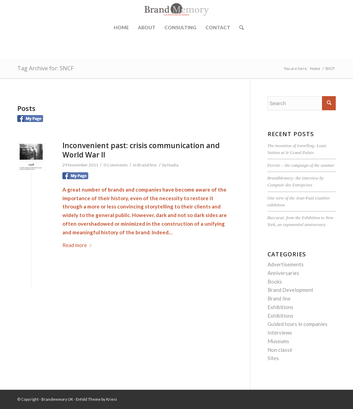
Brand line (147, 164)
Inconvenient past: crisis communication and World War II (141, 150)
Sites (273, 358)
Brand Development (290, 290)
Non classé (280, 350)
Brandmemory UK (57, 399)
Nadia (173, 164)
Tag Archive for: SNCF (45, 68)
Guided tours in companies (297, 324)
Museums (278, 341)
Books (275, 281)
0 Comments (115, 164)
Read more (78, 245)
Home (121, 27)
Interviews (280, 332)
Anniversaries (283, 273)
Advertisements (286, 264)
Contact (217, 27)
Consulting (180, 27)
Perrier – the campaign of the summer (301, 165)
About (146, 27)
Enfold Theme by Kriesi (96, 399)
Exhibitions (280, 307)
